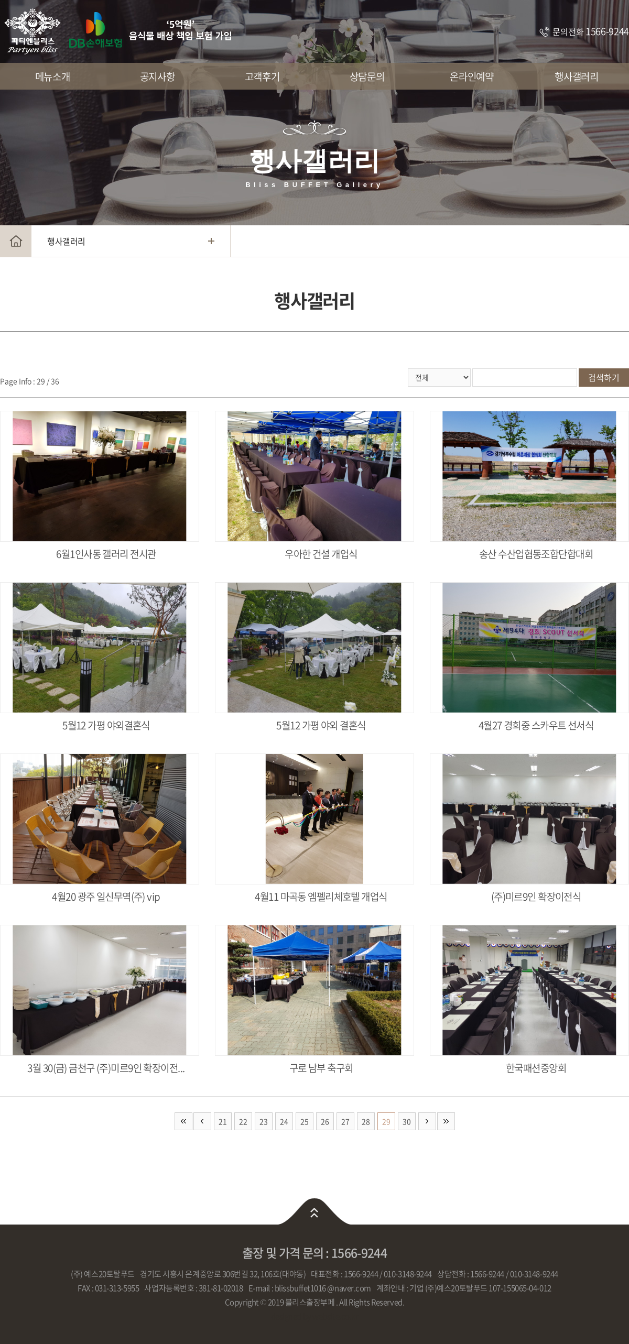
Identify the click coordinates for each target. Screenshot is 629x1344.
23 (263, 1121)
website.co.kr (335, 1316)
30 (407, 1121)
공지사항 (157, 76)
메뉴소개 (52, 76)
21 (223, 1121)
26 (325, 1121)
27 (345, 1121)
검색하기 (604, 377)
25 (304, 1121)
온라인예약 (471, 76)
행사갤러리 (576, 76)
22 (243, 1121)
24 (284, 1121)
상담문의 (367, 76)
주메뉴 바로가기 (0, 0)
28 (366, 1121)
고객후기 (262, 76)
